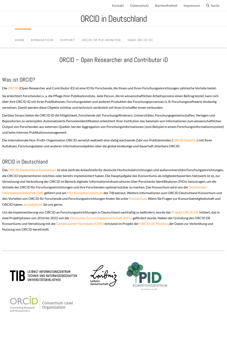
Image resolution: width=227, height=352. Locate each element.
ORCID (13, 88)
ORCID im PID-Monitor (101, 40)
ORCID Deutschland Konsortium (32, 170)
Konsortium (138, 198)
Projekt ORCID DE (185, 212)
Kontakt (118, 5)
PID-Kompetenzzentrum (85, 193)
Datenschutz (139, 5)
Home (20, 40)
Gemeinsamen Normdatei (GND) (80, 224)
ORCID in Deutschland (113, 18)
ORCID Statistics (185, 140)
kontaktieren (33, 204)
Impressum (192, 5)
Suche (215, 5)
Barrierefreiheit (166, 5)
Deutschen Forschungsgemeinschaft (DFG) (100, 218)
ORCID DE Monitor (153, 224)
